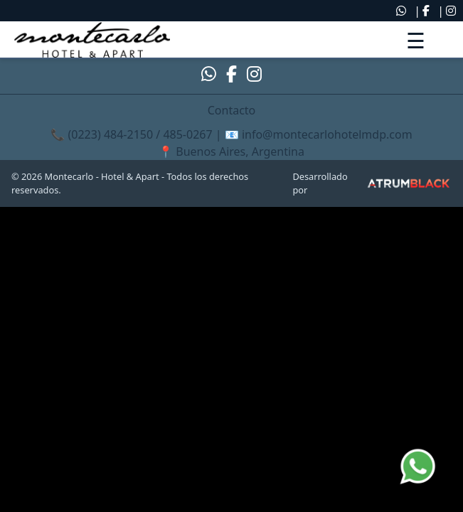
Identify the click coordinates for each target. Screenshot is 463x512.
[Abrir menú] (415, 39)
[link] (92, 40)
